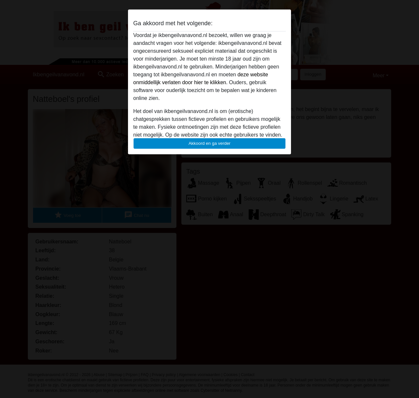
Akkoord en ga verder (209, 143)
